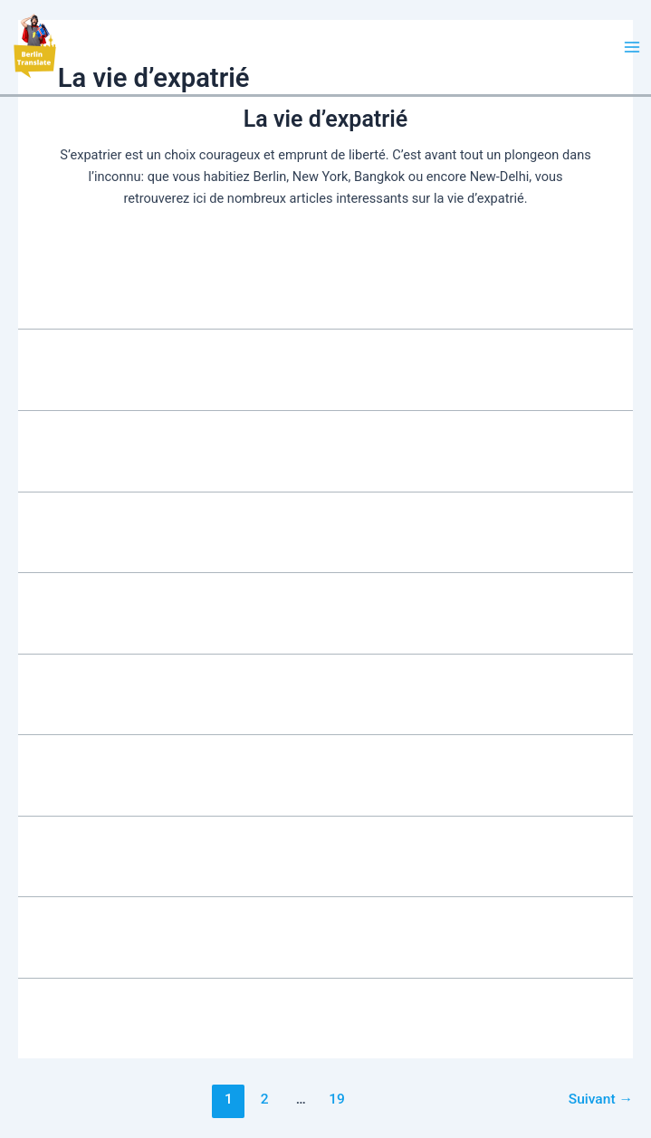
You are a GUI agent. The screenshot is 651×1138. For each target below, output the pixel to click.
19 (337, 1099)
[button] (34, 47)
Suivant (601, 1099)
